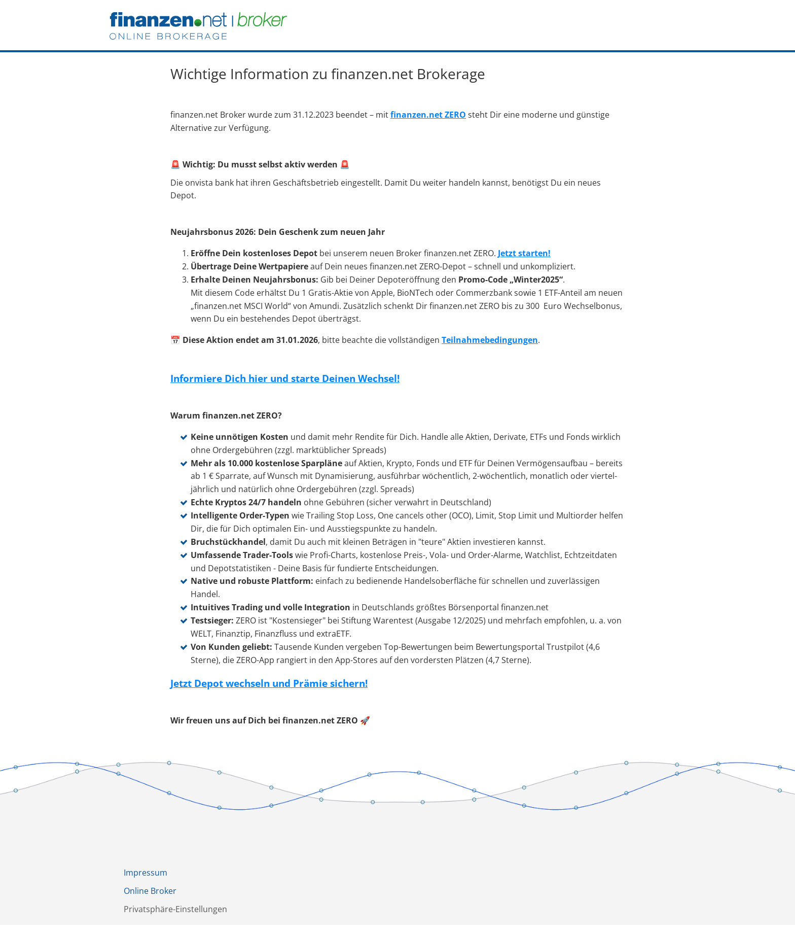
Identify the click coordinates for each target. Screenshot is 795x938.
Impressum (145, 872)
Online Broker (150, 890)
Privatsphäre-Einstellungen (175, 909)
